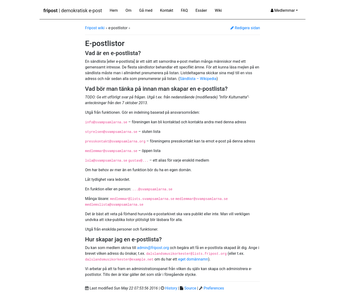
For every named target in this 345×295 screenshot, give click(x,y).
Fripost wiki (94, 28)
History (171, 288)
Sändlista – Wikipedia (198, 78)
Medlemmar (283, 10)
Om (129, 10)
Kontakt (166, 10)
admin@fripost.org (153, 247)
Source (190, 288)
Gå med (145, 10)
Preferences (214, 288)
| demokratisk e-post (72, 10)
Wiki (218, 10)
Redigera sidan (245, 28)
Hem (114, 10)
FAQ (184, 10)
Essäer (201, 10)
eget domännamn (193, 259)
